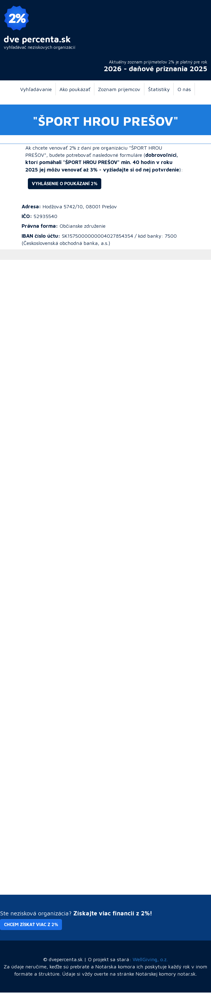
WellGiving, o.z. (150, 959)
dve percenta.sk (37, 39)
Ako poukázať (74, 89)
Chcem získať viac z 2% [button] (31, 924)
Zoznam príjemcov (119, 89)
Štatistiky (159, 89)
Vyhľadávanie (36, 89)
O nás (184, 89)
